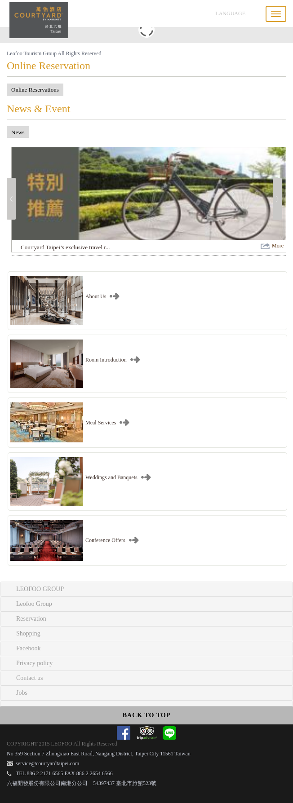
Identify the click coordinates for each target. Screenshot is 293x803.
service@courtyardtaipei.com (47, 763)
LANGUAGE (230, 13)
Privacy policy (34, 663)
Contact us (29, 678)
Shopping (28, 633)
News (18, 132)
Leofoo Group (34, 603)
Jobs (21, 692)
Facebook (28, 648)
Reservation (31, 618)
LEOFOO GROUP (40, 589)
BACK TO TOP (146, 715)
